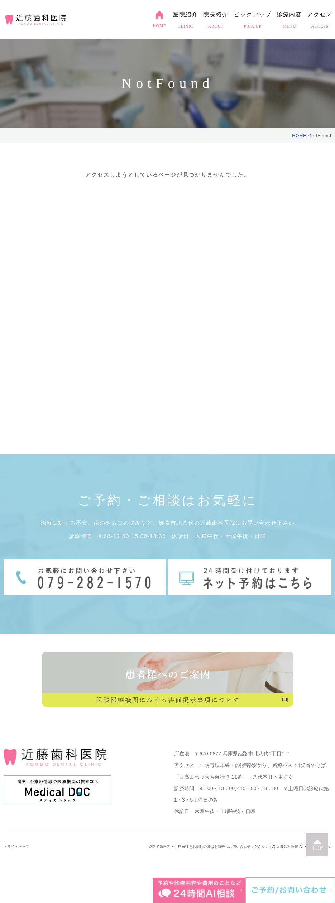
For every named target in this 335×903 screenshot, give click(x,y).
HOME (299, 135)
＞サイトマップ (16, 847)
